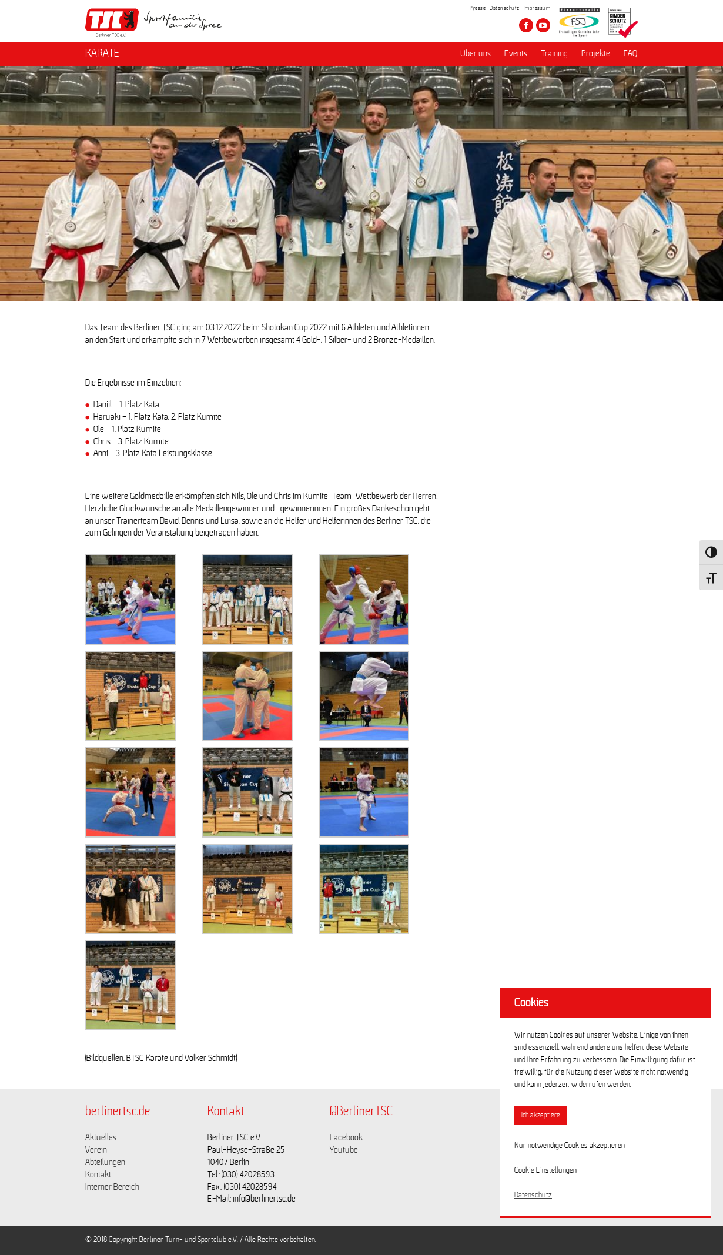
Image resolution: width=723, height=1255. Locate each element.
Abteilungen (105, 1162)
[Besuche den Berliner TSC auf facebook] (526, 25)
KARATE (102, 53)
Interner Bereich (112, 1187)
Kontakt (98, 1174)
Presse (478, 8)
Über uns (475, 53)
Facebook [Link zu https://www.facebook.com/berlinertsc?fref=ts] (346, 1137)
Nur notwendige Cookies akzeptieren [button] (569, 1146)
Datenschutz (505, 8)
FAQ (631, 53)
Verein (96, 1149)
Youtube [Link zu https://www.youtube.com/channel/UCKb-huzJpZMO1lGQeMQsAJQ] (344, 1149)
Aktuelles (100, 1137)
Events (515, 53)
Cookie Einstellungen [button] (545, 1170)
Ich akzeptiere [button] (540, 1115)
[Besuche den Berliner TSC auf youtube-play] (543, 25)
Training (554, 53)
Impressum (537, 8)
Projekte (595, 53)
